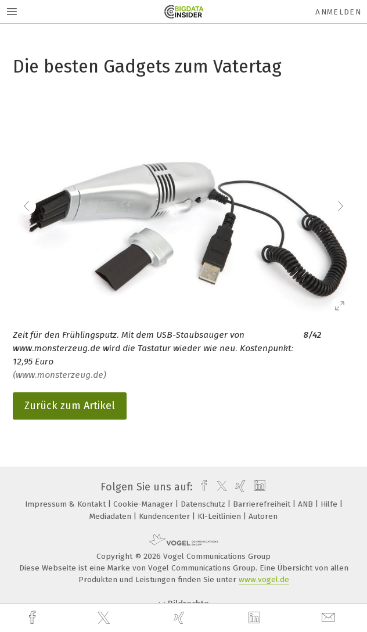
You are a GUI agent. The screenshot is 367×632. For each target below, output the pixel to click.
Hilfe (330, 504)
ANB (306, 504)
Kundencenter (165, 516)
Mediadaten (111, 516)
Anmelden (338, 12)
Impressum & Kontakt (66, 504)
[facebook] (33, 618)
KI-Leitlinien (220, 516)
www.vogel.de (264, 579)
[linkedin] (255, 618)
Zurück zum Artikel (69, 405)
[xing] (180, 618)
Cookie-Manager (144, 504)
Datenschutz (204, 504)
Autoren (263, 516)
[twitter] (105, 618)
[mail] (330, 618)
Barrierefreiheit (263, 504)
